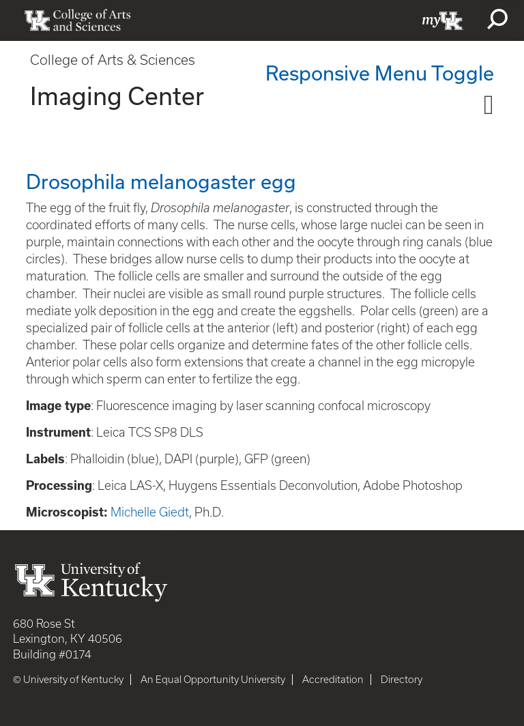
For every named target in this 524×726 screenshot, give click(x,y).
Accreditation (333, 679)
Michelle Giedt (150, 512)
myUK (442, 20)
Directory (401, 679)
